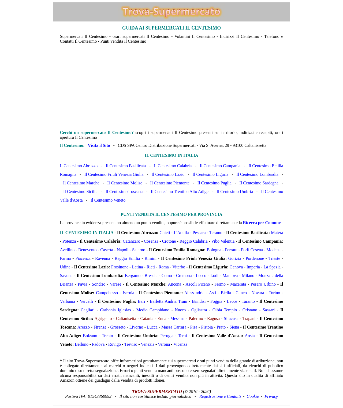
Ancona (174, 284)
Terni (182, 335)
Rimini (150, 258)
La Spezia (272, 267)
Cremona (184, 275)
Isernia (128, 292)
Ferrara (231, 249)
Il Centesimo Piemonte (169, 183)
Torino (274, 292)
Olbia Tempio (224, 310)
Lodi (214, 275)
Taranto (248, 301)
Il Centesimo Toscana (124, 191)
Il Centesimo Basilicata (126, 165)
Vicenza (180, 344)
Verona (164, 344)
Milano (248, 275)
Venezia (147, 344)
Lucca (152, 327)
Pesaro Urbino (263, 284)
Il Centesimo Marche (81, 183)
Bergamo (132, 275)
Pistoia (207, 327)
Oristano (250, 310)
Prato (221, 327)
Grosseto (118, 327)
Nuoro (180, 310)
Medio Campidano (152, 310)
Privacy (271, 396)
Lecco (201, 275)
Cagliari (88, 310)
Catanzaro (131, 241)
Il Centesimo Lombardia (257, 174)
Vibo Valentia (222, 241)
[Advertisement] (172, 87)
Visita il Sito (99, 145)
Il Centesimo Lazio (168, 174)
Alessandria (194, 292)
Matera (277, 232)
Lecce (232, 301)
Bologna (214, 249)
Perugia (166, 335)
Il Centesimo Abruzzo (79, 165)
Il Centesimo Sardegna (258, 183)
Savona (66, 275)
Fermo (220, 284)
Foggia (216, 301)
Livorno (136, 327)
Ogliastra (199, 310)
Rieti (151, 267)
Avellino (67, 249)
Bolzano (90, 335)
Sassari (269, 310)
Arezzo (83, 327)
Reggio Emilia (127, 258)
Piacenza (83, 258)
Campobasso (107, 292)
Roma (164, 267)
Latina (137, 267)
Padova (98, 344)
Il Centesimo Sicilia (80, 191)
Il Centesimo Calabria (173, 165)
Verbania (67, 301)
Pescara (199, 232)
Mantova (230, 275)
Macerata (238, 284)
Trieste (274, 258)
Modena (274, 249)
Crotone (169, 241)
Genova (236, 267)
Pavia (82, 284)
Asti (212, 292)
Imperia (253, 267)
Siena (234, 327)
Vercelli (86, 301)
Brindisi (199, 301)
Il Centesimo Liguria (211, 174)
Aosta (250, 335)
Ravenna (102, 258)
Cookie (253, 396)
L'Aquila (181, 232)
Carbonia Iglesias (115, 310)
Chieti (164, 232)
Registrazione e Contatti (220, 396)
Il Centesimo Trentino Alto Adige (179, 191)
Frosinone (119, 267)
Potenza (69, 241)
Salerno (138, 249)
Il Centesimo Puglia (214, 183)
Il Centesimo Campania (220, 165)
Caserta (106, 249)
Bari (141, 301)
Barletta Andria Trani (168, 301)
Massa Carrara (173, 327)
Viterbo (178, 267)
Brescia (151, 275)
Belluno (81, 344)
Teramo (215, 232)
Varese (115, 284)
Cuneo (241, 292)
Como (167, 275)
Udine (65, 267)
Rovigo (114, 344)
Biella (226, 292)
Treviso (130, 344)
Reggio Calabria (194, 241)
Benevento (87, 249)
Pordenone (255, 258)
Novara (258, 292)
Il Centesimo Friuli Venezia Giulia (114, 174)
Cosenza (151, 241)
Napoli (123, 249)
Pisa (193, 327)
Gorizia (234, 258)
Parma (65, 258)
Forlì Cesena (252, 249)
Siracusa (231, 318)
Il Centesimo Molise (124, 183)
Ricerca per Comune (262, 222)
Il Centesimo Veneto (108, 200)
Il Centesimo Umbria (235, 191)
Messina (177, 318)
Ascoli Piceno (197, 284)
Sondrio (98, 284)
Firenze (100, 327)
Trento (107, 335)
